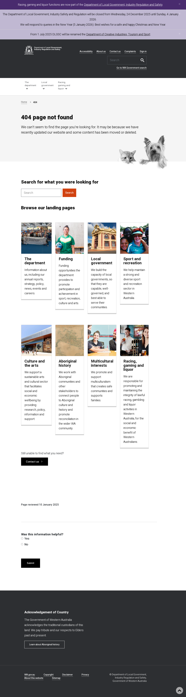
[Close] (179, 4)
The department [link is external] (30, 84)
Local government (47, 84)
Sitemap (56, 678)
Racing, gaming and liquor (64, 85)
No (24, 544)
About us (101, 51)
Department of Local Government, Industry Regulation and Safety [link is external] (123, 5)
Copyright (49, 674)
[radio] (22, 538)
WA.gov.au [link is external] (29, 674)
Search (143, 60)
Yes (25, 538)
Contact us (115, 51)
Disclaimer (67, 674)
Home (24, 102)
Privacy (85, 674)
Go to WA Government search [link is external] (132, 68)
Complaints (130, 51)
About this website (33, 678)
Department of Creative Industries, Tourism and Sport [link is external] (118, 34)
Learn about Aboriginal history (44, 644)
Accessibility (86, 51)
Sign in (143, 51)
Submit (30, 563)
